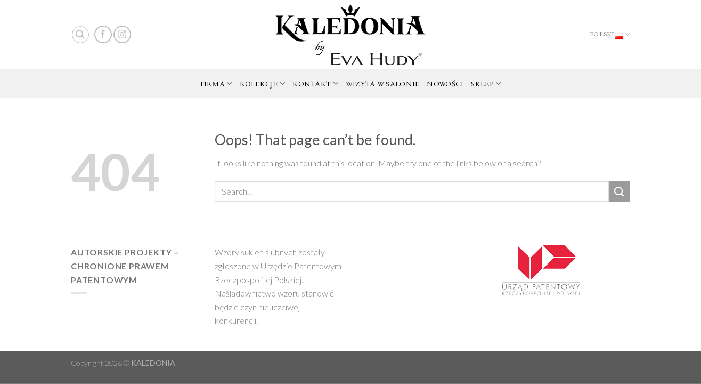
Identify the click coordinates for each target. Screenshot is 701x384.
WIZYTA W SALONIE (383, 83)
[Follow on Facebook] (103, 34)
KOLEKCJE (263, 83)
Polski (610, 34)
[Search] (80, 34)
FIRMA (216, 83)
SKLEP (486, 83)
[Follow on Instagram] (122, 34)
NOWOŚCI (445, 83)
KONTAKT (315, 83)
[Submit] (619, 191)
